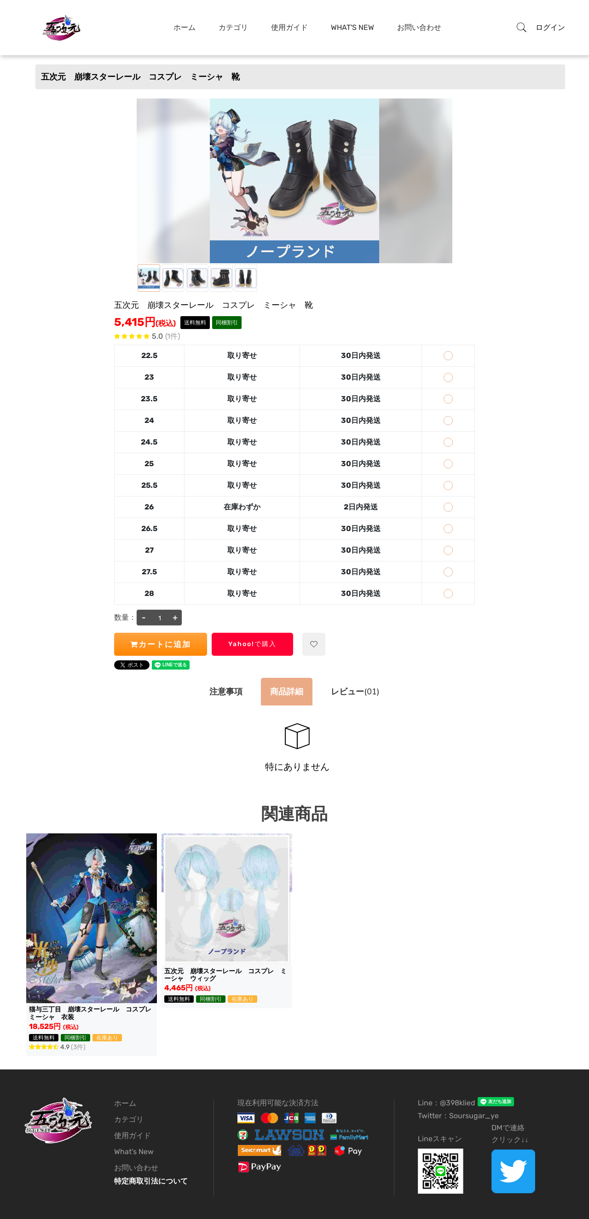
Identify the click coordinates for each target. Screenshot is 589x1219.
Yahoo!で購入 (252, 644)
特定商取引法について (151, 1181)
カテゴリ (233, 27)
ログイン (550, 27)
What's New (352, 27)
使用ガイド (289, 27)
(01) (355, 691)
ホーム (184, 27)
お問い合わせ (419, 27)
